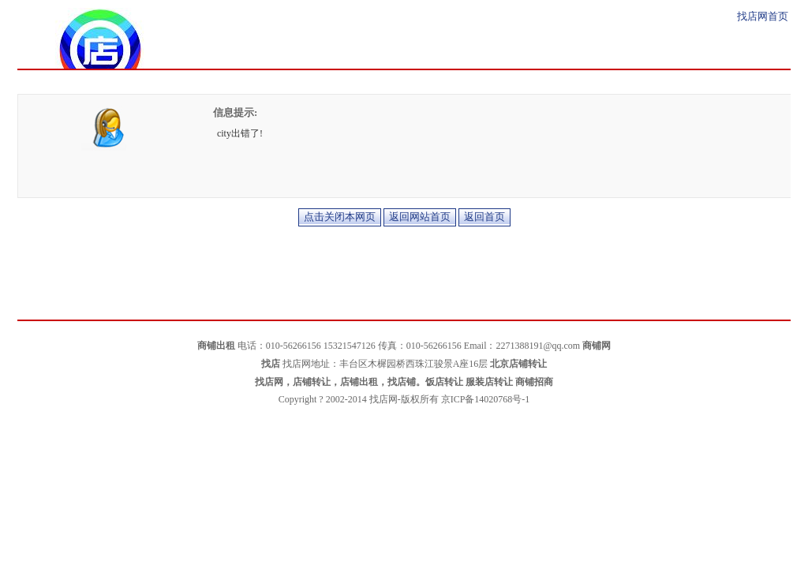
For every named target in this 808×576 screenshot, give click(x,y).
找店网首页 (762, 16)
